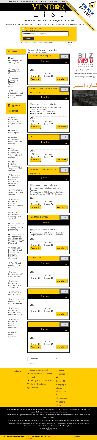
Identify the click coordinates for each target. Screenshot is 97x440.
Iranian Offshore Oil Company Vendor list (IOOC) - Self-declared (45, 108)
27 (61, 359)
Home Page (13, 1)
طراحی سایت (43, 431)
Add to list (61, 79)
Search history (27, 43)
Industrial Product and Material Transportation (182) (14, 82)
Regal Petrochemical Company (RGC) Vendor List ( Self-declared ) (15, 153)
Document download (39, 370)
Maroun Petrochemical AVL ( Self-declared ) (16, 274)
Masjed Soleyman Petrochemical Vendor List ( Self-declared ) (15, 166)
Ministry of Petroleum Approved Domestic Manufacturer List (15, 323)
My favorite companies (43, 43)
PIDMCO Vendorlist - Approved (13, 335)
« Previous (33, 359)
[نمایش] (34, 76)
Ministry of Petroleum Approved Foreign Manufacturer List (15, 311)
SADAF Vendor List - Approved (15, 293)
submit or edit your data (29, 1)
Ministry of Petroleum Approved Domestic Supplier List (15, 203)
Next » (31, 363)
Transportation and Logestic (15, 62)
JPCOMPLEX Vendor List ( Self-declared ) (15, 192)
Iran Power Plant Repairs (14, 132)
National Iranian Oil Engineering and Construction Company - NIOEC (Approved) (16, 239)
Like (62, 92)
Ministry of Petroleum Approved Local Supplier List (14, 284)
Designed (43, 428)
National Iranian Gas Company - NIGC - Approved (16, 301)
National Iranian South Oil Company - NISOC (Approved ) (16, 227)
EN (75, 436)
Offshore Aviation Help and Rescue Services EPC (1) (15, 94)
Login (43, 1)
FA (79, 436)
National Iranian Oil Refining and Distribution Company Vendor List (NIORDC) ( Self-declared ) (47, 193)
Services (54, 1)
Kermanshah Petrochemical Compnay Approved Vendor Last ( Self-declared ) (15, 180)
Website (35, 79)
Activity (13, 58)
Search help (71, 44)
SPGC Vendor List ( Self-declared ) (44, 113)
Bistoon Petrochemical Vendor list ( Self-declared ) (15, 141)
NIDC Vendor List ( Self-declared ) (44, 111)
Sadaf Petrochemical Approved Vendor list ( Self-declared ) (15, 121)
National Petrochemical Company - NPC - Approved (15, 216)
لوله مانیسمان (16, 371)
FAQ (60, 405)
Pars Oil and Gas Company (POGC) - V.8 (14, 265)
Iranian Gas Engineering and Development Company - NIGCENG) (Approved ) (15, 253)
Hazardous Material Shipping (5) (15, 71)
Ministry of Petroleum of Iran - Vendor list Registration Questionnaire (40, 384)
